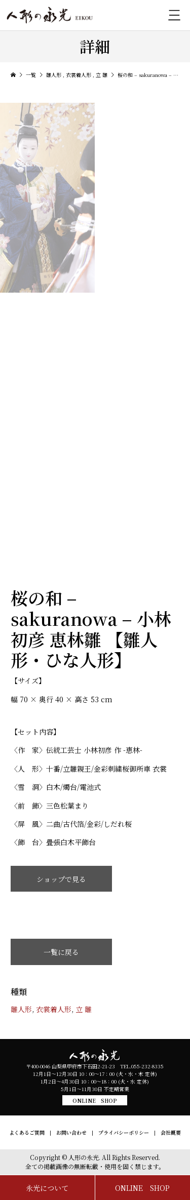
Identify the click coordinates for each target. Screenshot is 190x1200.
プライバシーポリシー (123, 1132)
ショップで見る (61, 879)
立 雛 (83, 1009)
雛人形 (21, 1009)
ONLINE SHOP (94, 1100)
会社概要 (171, 1132)
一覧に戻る (61, 952)
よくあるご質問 (27, 1132)
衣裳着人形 (53, 1009)
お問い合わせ (71, 1132)
